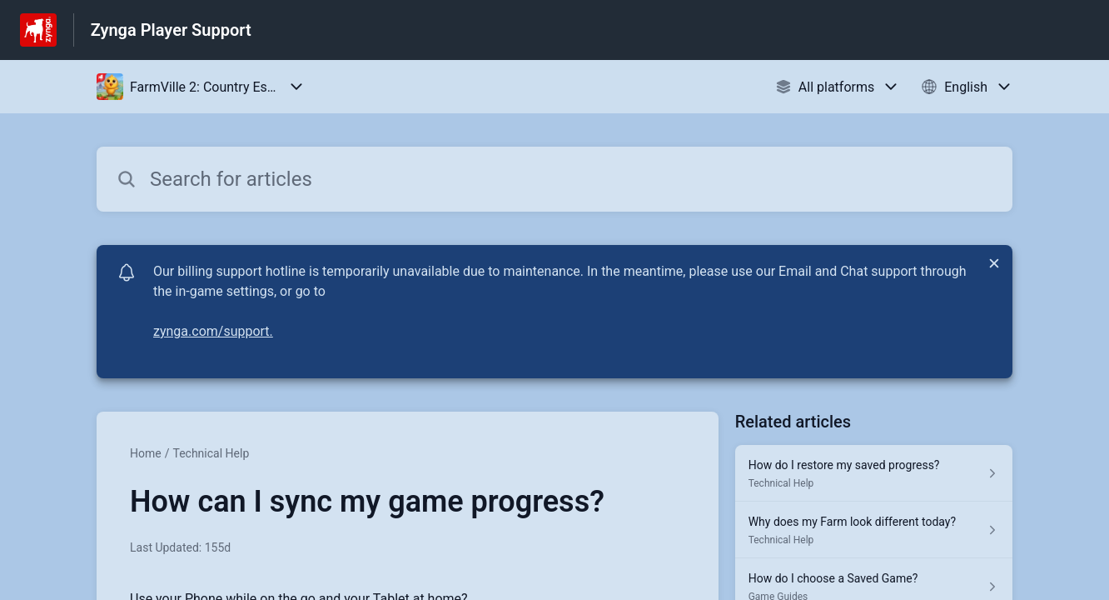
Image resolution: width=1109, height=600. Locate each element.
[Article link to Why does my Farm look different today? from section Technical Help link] (873, 530)
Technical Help (210, 453)
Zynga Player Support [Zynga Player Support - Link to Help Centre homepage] (171, 30)
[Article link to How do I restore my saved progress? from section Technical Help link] (873, 473)
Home (146, 453)
